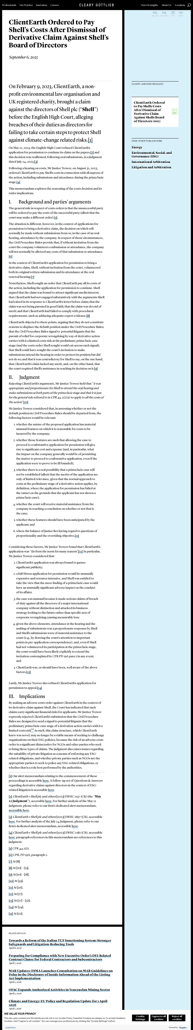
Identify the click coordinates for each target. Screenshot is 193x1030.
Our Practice (26, 5)
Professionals (9, 5)
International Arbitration (151, 200)
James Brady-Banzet (146, 105)
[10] (25, 402)
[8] (88, 316)
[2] (92, 152)
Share (181, 16)
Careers (54, 5)
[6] (10, 256)
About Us (166, 5)
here (46, 780)
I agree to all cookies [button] (159, 1018)
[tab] (155, 84)
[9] (96, 368)
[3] (36, 161)
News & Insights (149, 5)
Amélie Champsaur (146, 115)
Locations (180, 5)
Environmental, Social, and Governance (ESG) (152, 193)
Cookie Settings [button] (140, 1018)
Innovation (41, 5)
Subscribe (155, 16)
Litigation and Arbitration (151, 206)
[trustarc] (183, 1027)
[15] (11, 913)
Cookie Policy (10, 1027)
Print (173, 16)
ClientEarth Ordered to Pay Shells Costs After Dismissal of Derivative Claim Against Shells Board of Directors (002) (149, 150)
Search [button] (189, 5)
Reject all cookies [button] (177, 1018)
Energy (137, 186)
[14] (39, 688)
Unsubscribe (164, 16)
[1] (90, 140)
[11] (77, 535)
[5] (55, 217)
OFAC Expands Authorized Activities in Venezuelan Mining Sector (59, 990)
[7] (32, 277)
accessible (16, 810)
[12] (80, 551)
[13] (28, 672)
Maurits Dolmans (145, 90)
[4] (18, 182)
